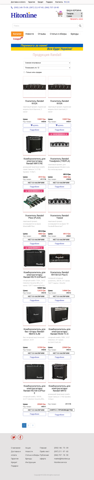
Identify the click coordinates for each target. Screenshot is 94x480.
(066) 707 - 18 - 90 (61, 455)
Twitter (13, 437)
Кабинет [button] (84, 2)
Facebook (20, 437)
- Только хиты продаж (33, 72)
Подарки (49, 2)
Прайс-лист (44, 451)
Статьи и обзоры (32, 455)
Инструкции (30, 462)
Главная (43, 448)
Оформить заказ (76, 19)
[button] (17, 34)
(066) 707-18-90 (52, 7)
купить (34, 125)
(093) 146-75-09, (21, 7)
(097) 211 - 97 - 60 (61, 451)
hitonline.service (60, 462)
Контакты (59, 2)
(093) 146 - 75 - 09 (61, 448)
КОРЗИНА (59, 14)
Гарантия (31, 2)
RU (65, 2)
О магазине (15, 448)
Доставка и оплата (18, 2)
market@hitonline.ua (62, 459)
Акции (28, 448)
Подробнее (34, 130)
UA (68, 2)
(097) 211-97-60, (36, 7)
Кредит (40, 2)
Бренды (28, 459)
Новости (29, 451)
